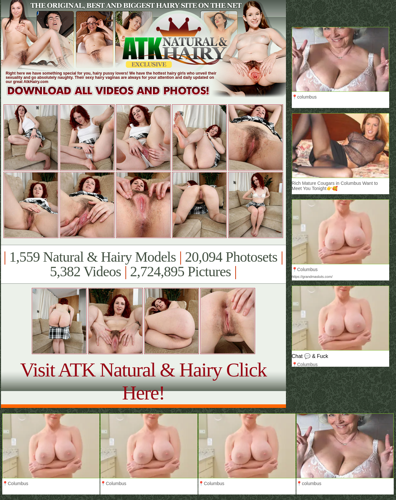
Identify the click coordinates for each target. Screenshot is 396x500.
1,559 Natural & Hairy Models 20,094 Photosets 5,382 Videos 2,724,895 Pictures (143, 264)
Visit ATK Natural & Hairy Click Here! (143, 381)
